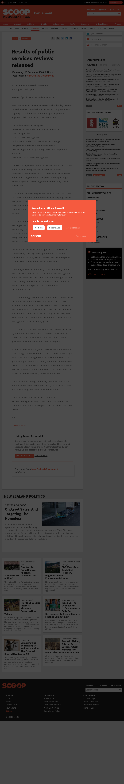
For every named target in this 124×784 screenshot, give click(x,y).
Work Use (39, 228)
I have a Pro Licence (73, 228)
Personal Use (54, 228)
